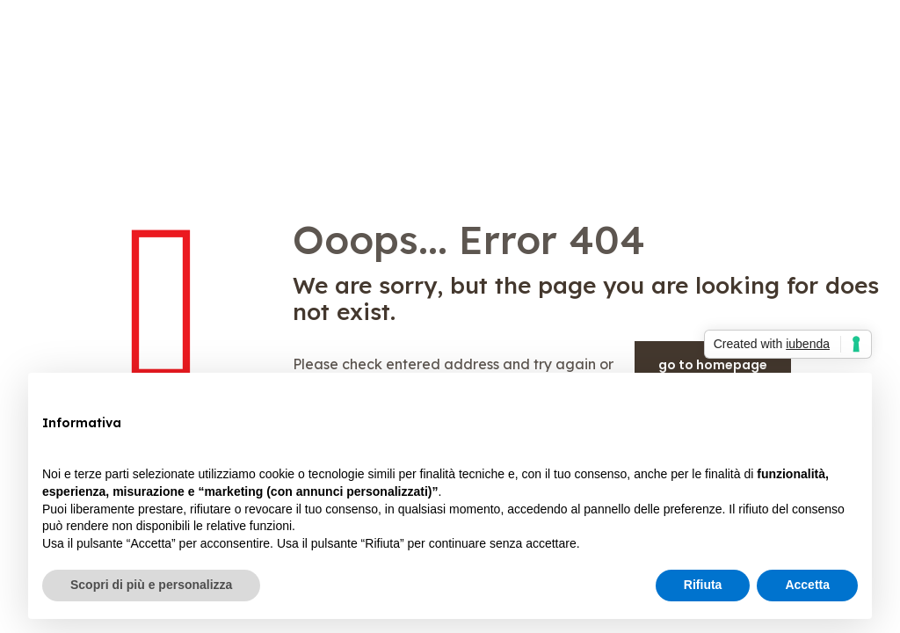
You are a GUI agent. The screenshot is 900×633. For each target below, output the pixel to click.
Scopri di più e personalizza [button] (151, 585)
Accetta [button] (807, 585)
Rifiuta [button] (703, 585)
